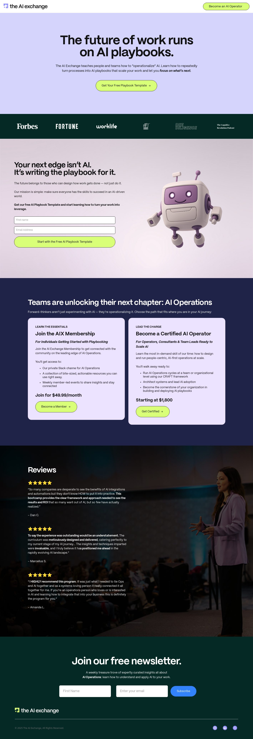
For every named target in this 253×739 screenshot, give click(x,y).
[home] (25, 6)
